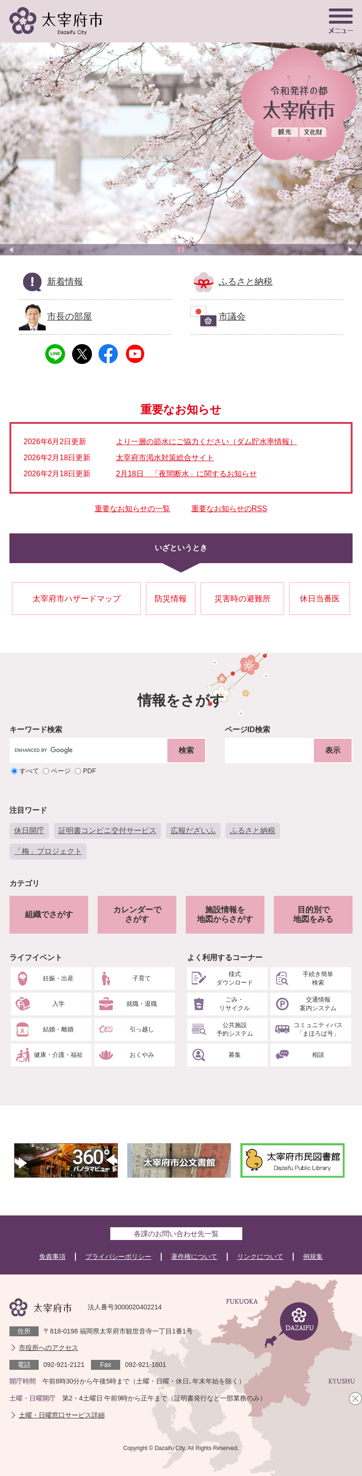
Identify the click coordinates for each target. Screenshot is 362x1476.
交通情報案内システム (318, 1004)
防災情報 (171, 598)
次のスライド (350, 249)
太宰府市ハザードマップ (77, 598)
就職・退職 (141, 1003)
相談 (318, 1054)
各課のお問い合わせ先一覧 (176, 1234)
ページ (61, 771)
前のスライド (11, 249)
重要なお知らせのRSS (229, 509)
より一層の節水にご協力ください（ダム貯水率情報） (206, 442)
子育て (141, 978)
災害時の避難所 (242, 598)
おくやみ (142, 1054)
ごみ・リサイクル (234, 1004)
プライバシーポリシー (118, 1256)
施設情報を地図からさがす (225, 914)
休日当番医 (320, 598)
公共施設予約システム (234, 1029)
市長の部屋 (69, 316)
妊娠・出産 (58, 978)
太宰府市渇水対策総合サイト (165, 458)
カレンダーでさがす (137, 914)
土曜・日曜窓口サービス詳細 (62, 1415)
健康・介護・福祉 (58, 1054)
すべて (29, 771)
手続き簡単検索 (318, 978)
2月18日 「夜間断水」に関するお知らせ (186, 474)
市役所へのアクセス (48, 1347)
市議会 (232, 316)
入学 (58, 1003)
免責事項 (52, 1256)
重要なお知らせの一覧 (132, 509)
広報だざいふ (193, 831)
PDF (89, 771)
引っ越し (142, 1029)
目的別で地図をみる (313, 914)
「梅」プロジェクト (48, 851)
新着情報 (65, 282)
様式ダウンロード (234, 978)
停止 (181, 249)
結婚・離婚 (58, 1029)
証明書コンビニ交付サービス (107, 831)
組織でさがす (49, 914)
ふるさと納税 (245, 282)
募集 (235, 1054)
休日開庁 (29, 831)
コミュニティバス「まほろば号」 (318, 1029)
